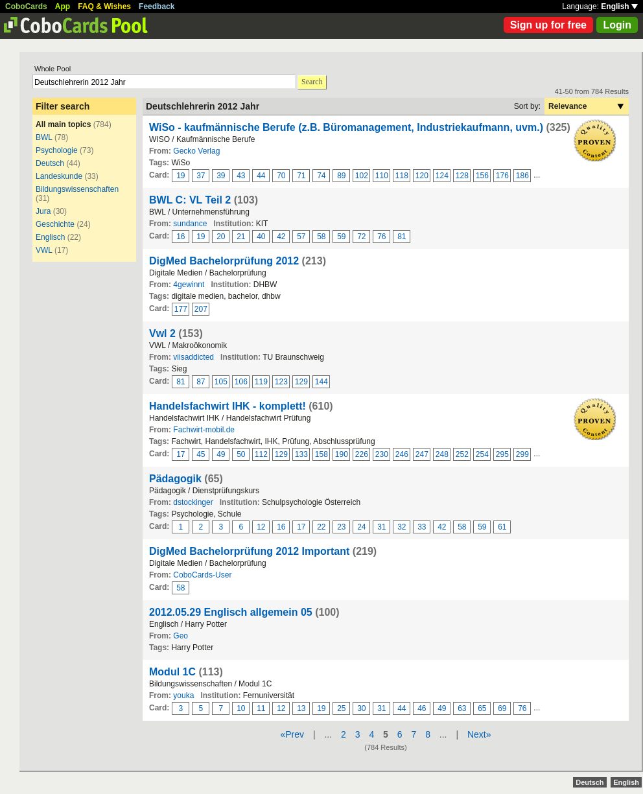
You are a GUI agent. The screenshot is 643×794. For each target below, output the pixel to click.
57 (301, 236)
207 (200, 309)
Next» (479, 734)
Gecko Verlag (196, 151)
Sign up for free (548, 24)
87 (200, 381)
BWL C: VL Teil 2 (190, 199)
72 (361, 236)
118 (401, 175)
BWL (44, 137)
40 (261, 236)
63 (462, 708)
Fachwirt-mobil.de (204, 429)
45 (200, 454)
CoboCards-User (202, 574)
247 (421, 454)
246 (401, 454)
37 (200, 175)
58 (321, 236)
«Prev (292, 734)
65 (482, 708)
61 (502, 526)
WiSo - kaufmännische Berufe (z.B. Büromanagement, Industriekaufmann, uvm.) (346, 127)
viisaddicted (193, 357)
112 (261, 454)
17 (180, 454)
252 (462, 454)
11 (261, 708)
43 (241, 175)
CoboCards (26, 6)
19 (180, 175)
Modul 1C (172, 671)
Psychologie (57, 150)
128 (462, 175)
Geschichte (55, 224)
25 (341, 708)
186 (522, 175)
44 (261, 175)
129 (301, 381)
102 (361, 175)
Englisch (50, 237)
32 (401, 526)
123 (281, 381)
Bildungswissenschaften (77, 189)
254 (482, 454)
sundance (190, 223)
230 (381, 454)
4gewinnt (188, 284)
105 (221, 381)
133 (301, 454)
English (619, 6)
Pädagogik (175, 478)
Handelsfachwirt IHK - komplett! (227, 406)
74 (321, 175)
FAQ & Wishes (104, 6)
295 (502, 454)
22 (321, 526)
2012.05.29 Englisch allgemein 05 (230, 612)
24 (361, 526)
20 (220, 236)
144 (321, 381)
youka (183, 695)
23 (341, 526)
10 (241, 708)
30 (361, 708)
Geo (180, 635)
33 (421, 526)
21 (241, 236)
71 (301, 175)
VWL (44, 250)
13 (301, 708)
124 (442, 175)
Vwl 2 (162, 333)
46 (421, 708)
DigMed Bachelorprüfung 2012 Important (249, 551)
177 (180, 309)
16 (180, 236)
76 (381, 236)
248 (442, 454)
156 (482, 175)
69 (502, 708)
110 (381, 175)
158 (321, 454)
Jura (43, 211)
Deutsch (50, 163)
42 (281, 236)
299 (522, 454)
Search (312, 81)
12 (261, 526)
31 (381, 526)
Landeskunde (59, 176)
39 (220, 175)
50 (241, 454)
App (62, 6)
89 (341, 175)
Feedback (156, 6)
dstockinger (193, 502)
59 (341, 236)
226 (361, 454)
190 (341, 454)
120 (421, 175)
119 (261, 381)
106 (241, 381)
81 (401, 236)
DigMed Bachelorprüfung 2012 (224, 260)
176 (502, 175)
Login (617, 24)
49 (220, 454)
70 (281, 175)
